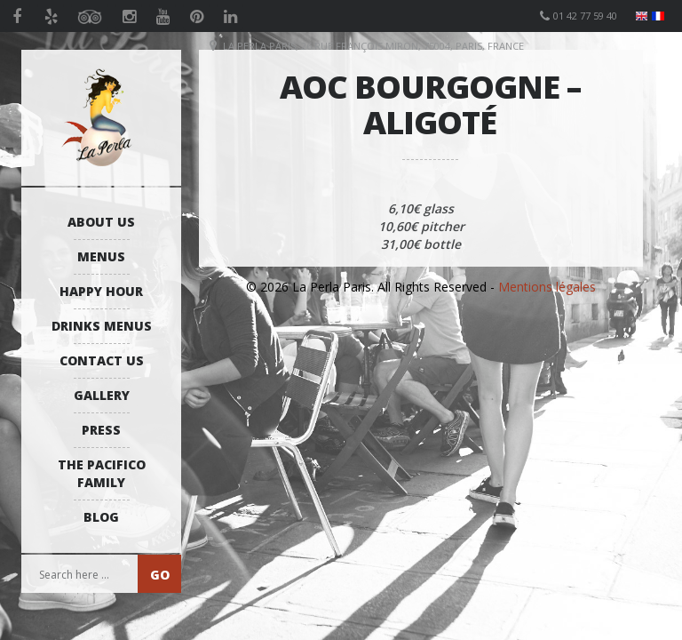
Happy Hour (101, 291)
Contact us (101, 360)
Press (101, 429)
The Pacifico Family (102, 473)
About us (101, 221)
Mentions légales (547, 286)
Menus (101, 256)
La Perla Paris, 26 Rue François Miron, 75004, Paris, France (373, 45)
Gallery (102, 395)
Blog (101, 516)
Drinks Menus (102, 325)
